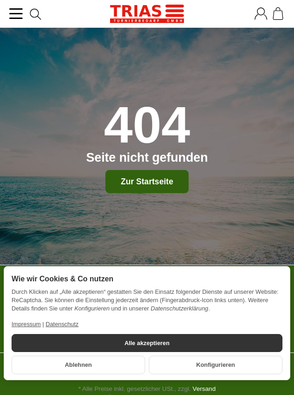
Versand (204, 388)
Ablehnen (78, 364)
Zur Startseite (147, 181)
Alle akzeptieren (146, 343)
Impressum (26, 324)
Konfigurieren (215, 364)
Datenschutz (62, 324)
